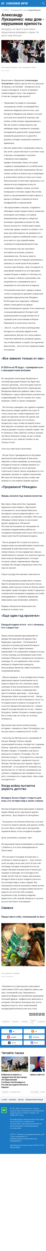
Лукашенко (6, 1021)
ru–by (12, 1042)
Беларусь (16, 1021)
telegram (34, 1037)
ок (34, 1031)
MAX (34, 1042)
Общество (5, 1092)
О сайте (4, 1100)
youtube (11, 1037)
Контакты (12, 1100)
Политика (5, 10)
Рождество (41, 1021)
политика (24, 1021)
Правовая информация (34, 1100)
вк (12, 1031)
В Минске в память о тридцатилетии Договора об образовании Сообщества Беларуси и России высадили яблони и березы (14, 1080)
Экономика (35, 1092)
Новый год (33, 1021)
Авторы (21, 1100)
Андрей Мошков (34, 10)
